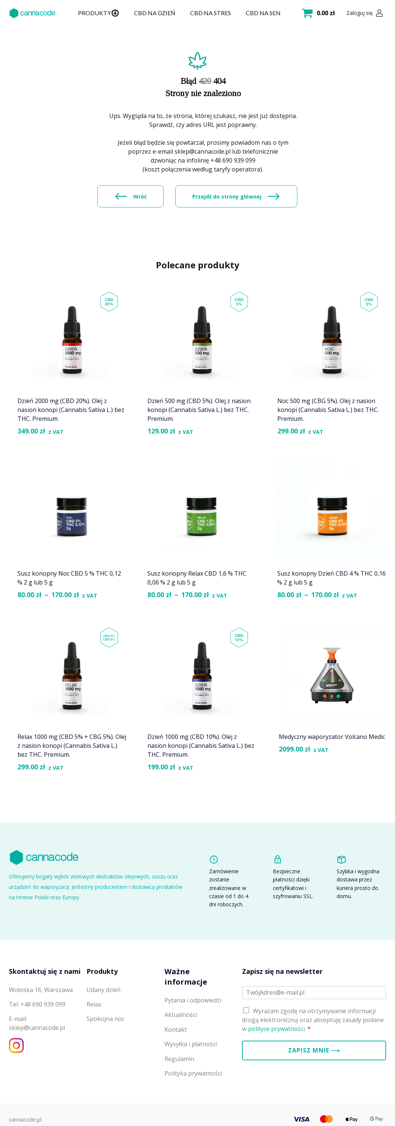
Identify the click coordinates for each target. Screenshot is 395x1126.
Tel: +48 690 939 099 (37, 1004)
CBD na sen (263, 12)
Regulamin (179, 1059)
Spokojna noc (105, 1019)
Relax (93, 1004)
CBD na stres (210, 12)
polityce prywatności (276, 1029)
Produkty (98, 13)
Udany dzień (103, 990)
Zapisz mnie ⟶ (314, 1050)
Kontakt (175, 1029)
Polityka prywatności (193, 1073)
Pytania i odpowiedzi (192, 1000)
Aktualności (180, 1015)
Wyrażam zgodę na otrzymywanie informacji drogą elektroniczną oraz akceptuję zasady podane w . (313, 1020)
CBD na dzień (154, 12)
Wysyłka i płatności (190, 1044)
